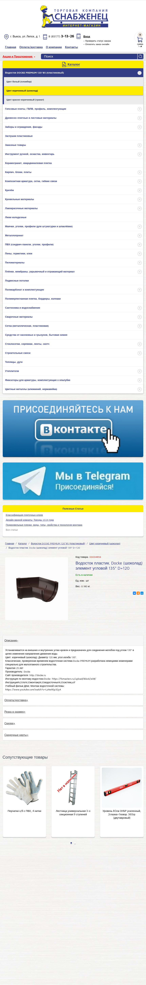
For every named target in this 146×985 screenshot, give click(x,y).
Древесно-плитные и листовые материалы (30, 117)
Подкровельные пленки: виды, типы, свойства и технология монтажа (44, 524)
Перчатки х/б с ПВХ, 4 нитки (73, 810)
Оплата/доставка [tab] (15, 700)
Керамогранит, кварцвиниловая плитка (28, 163)
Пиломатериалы (14, 262)
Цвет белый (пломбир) (19, 81)
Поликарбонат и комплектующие (24, 289)
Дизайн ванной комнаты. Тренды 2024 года (30, 519)
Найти (140, 56)
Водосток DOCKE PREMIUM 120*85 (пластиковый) (34, 72)
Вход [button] (86, 36)
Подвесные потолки (17, 280)
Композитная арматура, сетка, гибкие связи (31, 181)
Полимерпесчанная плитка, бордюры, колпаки (33, 298)
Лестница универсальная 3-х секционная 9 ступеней (121, 812)
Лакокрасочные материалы (21, 208)
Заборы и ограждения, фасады (23, 126)
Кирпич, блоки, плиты (18, 172)
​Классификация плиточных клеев (24, 514)
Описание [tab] (10, 640)
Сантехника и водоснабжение (22, 307)
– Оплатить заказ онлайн (96, 44)
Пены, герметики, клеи (18, 253)
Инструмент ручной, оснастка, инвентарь (29, 154)
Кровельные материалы (19, 199)
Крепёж (9, 190)
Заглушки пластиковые (19, 135)
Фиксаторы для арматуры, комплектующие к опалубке (37, 380)
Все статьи (12, 529)
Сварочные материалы (19, 316)
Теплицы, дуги (13, 361)
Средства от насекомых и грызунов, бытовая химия (36, 334)
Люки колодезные (15, 217)
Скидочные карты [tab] (15, 734)
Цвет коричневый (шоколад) (22, 90)
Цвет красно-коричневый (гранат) (25, 99)
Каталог (22, 543)
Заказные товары (15, 144)
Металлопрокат (14, 235)
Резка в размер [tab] (14, 711)
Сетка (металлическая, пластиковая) (27, 325)
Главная (9, 543)
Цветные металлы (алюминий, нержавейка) (31, 389)
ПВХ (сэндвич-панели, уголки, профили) (29, 244)
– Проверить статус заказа (97, 40)
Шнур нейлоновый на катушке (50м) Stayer (24, 812)
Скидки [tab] (8, 723)
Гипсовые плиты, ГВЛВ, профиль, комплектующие (35, 108)
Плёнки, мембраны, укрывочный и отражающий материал (40, 271)
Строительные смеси (17, 352)
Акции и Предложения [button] (18, 56)
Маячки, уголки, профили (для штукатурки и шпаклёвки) (39, 226)
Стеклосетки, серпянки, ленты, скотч (27, 343)
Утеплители (12, 371)
